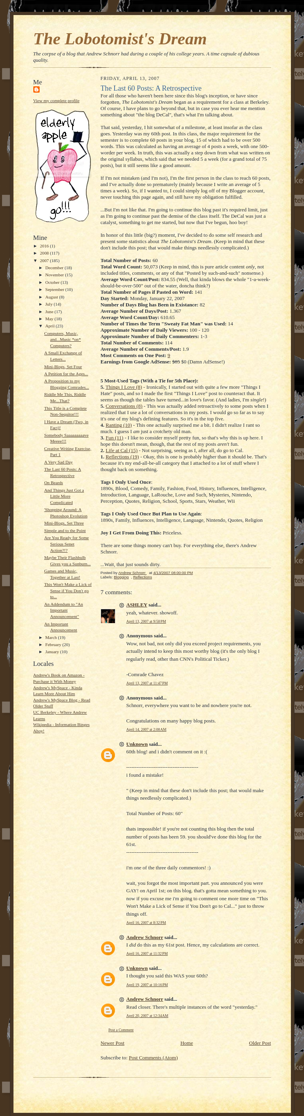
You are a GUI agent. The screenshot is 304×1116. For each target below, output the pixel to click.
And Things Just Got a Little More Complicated (64, 496)
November (55, 274)
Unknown (137, 744)
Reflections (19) (122, 457)
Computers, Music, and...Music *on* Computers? (62, 339)
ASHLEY (136, 605)
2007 (45, 260)
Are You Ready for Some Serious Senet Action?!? (66, 543)
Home (186, 1043)
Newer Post (112, 1043)
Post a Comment (121, 1030)
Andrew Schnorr (144, 937)
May (49, 318)
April (50, 325)
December (55, 267)
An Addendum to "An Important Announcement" (63, 610)
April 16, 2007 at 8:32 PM (146, 922)
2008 (45, 253)
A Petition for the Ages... (66, 373)
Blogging (121, 577)
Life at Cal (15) (122, 450)
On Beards (53, 482)
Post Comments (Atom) (153, 1058)
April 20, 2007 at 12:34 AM (147, 1015)
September (55, 289)
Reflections (142, 577)
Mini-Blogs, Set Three (64, 523)
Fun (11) (115, 438)
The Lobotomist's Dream (120, 38)
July (49, 304)
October (53, 282)
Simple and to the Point (65, 530)
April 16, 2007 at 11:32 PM (147, 953)
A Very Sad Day (58, 462)
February (53, 644)
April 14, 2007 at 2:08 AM (146, 729)
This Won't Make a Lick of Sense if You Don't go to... (68, 590)
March (51, 637)
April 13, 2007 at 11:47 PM (147, 683)
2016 (45, 245)
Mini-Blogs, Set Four (63, 366)
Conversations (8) (124, 406)
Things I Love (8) (123, 387)
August (52, 297)
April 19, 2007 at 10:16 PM (147, 985)
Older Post (260, 1043)
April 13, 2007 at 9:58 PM (146, 621)
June (49, 311)
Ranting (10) (119, 425)
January (52, 651)
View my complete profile (56, 100)
